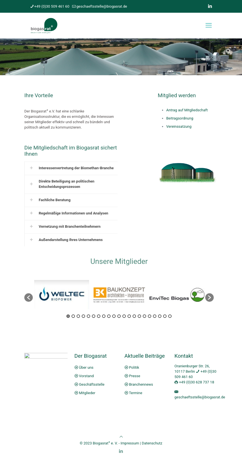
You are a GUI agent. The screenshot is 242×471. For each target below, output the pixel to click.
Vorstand (86, 376)
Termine (135, 393)
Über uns (86, 367)
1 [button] (68, 316)
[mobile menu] (208, 25)
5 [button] (88, 316)
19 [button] (159, 316)
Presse (134, 376)
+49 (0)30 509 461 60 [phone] (51, 6)
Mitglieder (87, 393)
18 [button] (154, 316)
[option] (61, 294)
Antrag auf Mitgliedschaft (187, 110)
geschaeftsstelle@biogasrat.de (199, 397)
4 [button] (83, 316)
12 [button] (124, 316)
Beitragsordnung (179, 118)
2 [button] (73, 316)
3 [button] (78, 316)
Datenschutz (152, 443)
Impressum (129, 443)
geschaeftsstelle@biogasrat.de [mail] (101, 6)
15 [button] (139, 316)
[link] (71, 168)
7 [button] (98, 316)
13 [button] (129, 316)
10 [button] (114, 316)
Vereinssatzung (178, 126)
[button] (28, 297)
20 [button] (165, 316)
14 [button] (134, 316)
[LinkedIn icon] (210, 6)
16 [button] (144, 316)
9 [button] (109, 316)
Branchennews (141, 384)
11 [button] (119, 316)
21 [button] (170, 316)
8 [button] (103, 316)
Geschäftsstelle (91, 384)
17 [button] (149, 316)
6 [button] (93, 316)
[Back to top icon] (121, 437)
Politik (134, 367)
